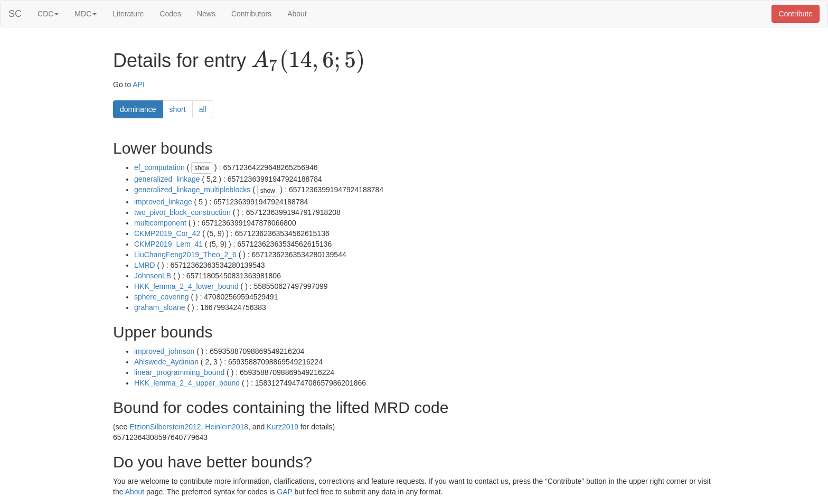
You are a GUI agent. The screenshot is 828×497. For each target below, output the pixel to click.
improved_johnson (164, 351)
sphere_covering (161, 297)
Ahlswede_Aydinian (166, 362)
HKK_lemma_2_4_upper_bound (187, 383)
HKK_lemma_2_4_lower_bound (186, 286)
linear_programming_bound (179, 372)
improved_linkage (163, 202)
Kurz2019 (282, 427)
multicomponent (160, 223)
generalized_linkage (167, 179)
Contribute (795, 14)
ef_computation (159, 167)
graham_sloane (159, 307)
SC (15, 13)
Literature (128, 14)
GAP (284, 491)
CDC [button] (48, 14)
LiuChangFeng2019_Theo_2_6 (185, 254)
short (178, 109)
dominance (138, 109)
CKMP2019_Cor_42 (167, 233)
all (202, 109)
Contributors (251, 14)
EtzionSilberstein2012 (165, 427)
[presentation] (308, 61)
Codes (170, 14)
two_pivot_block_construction (182, 212)
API (139, 84)
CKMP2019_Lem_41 (168, 244)
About (297, 14)
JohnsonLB (152, 275)
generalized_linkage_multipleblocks (192, 189)
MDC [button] (85, 14)
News (206, 14)
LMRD (144, 265)
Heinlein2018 (226, 427)
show (201, 168)
